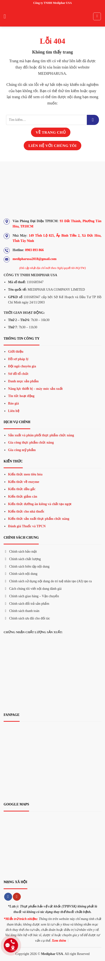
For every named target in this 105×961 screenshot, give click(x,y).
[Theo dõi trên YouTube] (17, 897)
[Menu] (6, 16)
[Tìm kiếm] (97, 16)
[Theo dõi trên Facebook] (8, 897)
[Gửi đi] (93, 120)
